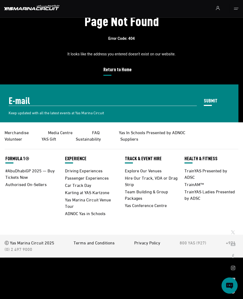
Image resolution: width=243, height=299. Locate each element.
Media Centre (60, 132)
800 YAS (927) (193, 242)
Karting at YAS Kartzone (87, 192)
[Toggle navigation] (236, 9)
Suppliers (129, 139)
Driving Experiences (84, 170)
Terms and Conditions (94, 242)
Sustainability (88, 139)
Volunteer (13, 139)
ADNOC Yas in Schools (85, 213)
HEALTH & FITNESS (200, 158)
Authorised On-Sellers (26, 184)
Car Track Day (78, 185)
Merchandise (17, 132)
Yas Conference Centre (146, 205)
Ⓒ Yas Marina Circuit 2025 (29, 242)
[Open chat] (230, 285)
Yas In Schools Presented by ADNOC (152, 132)
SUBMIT (210, 100)
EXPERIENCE (75, 158)
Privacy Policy (147, 242)
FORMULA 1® (17, 158)
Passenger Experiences (87, 178)
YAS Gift (49, 139)
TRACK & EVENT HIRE (143, 158)
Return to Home (117, 69)
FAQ (96, 132)
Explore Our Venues (143, 170)
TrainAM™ (194, 184)
